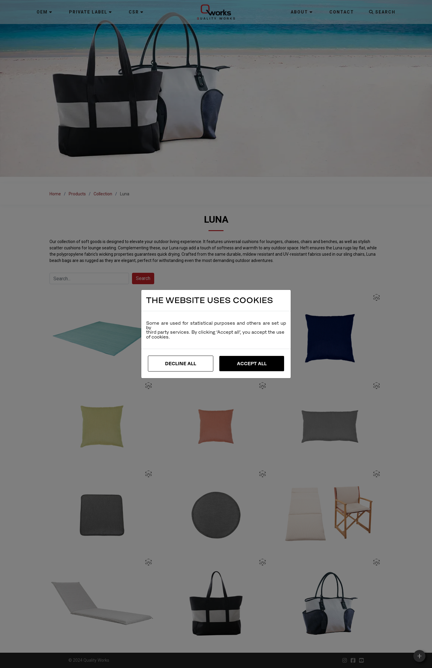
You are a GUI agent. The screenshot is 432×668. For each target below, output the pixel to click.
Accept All (252, 363)
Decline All (180, 363)
